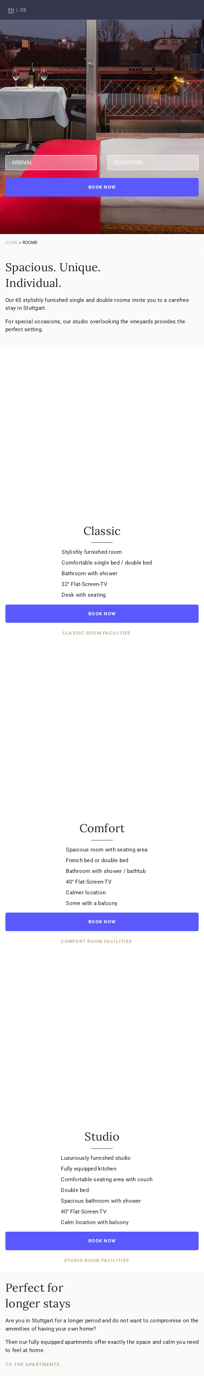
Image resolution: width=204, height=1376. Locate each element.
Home (11, 242)
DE (23, 10)
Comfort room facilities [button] (97, 941)
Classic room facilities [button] (97, 633)
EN (11, 10)
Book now (102, 187)
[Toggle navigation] (189, 10)
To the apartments (32, 1364)
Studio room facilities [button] (97, 1260)
